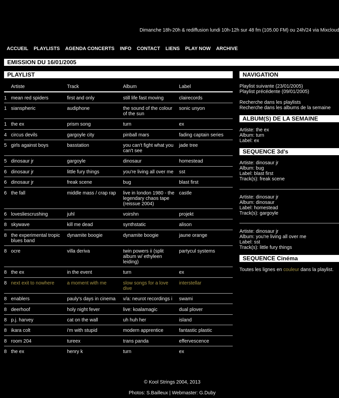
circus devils (24, 134)
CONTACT (148, 48)
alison (185, 224)
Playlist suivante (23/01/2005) (271, 86)
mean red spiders (29, 97)
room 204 (21, 341)
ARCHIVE (227, 48)
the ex (17, 124)
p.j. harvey (22, 319)
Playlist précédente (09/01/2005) (274, 91)
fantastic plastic (195, 330)
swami (186, 298)
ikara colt (21, 330)
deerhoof (20, 309)
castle (185, 192)
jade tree (188, 145)
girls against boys (29, 145)
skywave (20, 224)
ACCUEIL (17, 48)
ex (181, 124)
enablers (20, 298)
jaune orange (193, 235)
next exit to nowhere (32, 282)
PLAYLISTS (47, 48)
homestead (191, 161)
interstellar (190, 282)
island (185, 319)
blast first (188, 182)
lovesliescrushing (29, 214)
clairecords (190, 97)
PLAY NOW (198, 48)
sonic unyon (192, 108)
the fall (18, 192)
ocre (16, 251)
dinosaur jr (22, 161)
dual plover (190, 309)
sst (182, 171)
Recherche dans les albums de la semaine (285, 107)
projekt (186, 214)
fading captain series (201, 134)
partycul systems (197, 251)
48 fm (255, 30)
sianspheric (23, 108)
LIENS (172, 48)
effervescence (194, 341)
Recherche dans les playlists (270, 102)
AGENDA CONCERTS (90, 48)
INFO (125, 48)
